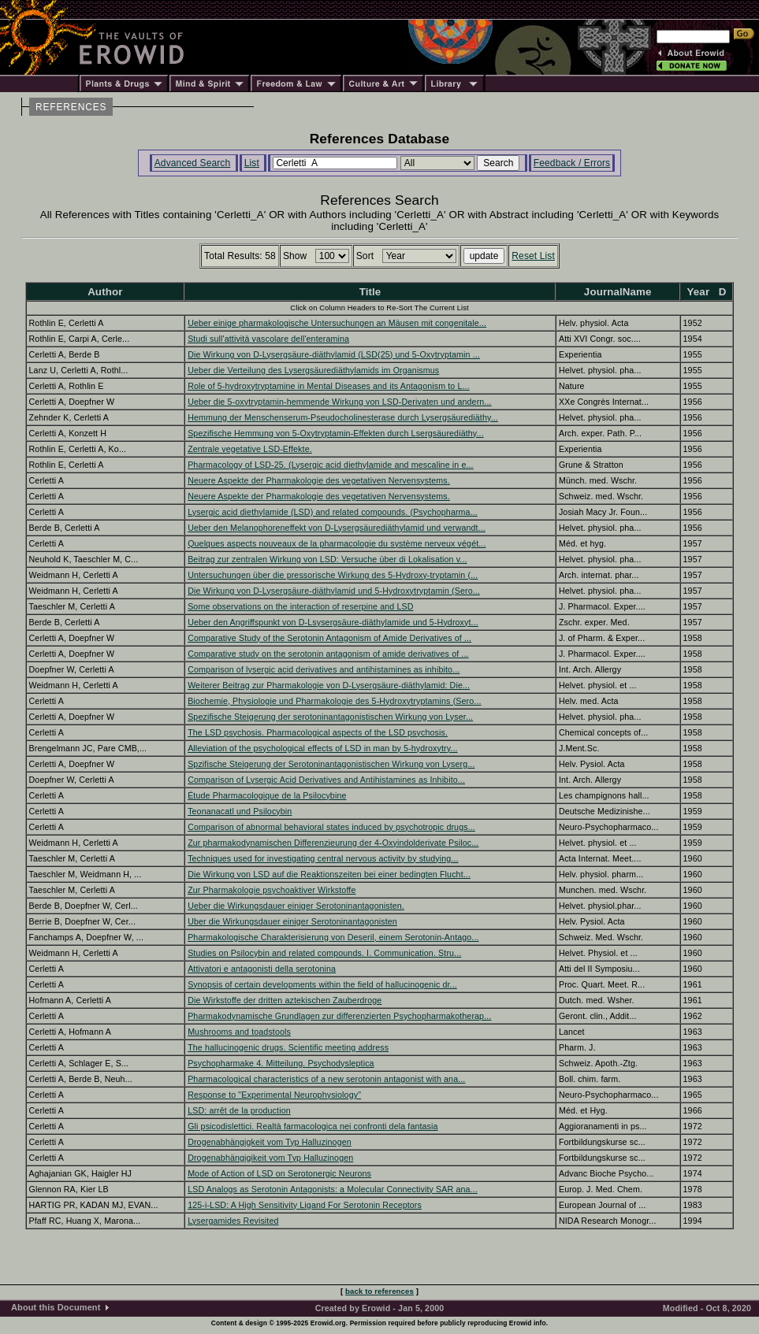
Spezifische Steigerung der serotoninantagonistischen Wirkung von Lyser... (330, 716)
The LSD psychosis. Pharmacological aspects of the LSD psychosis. (318, 732)
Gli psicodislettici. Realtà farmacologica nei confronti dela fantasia (312, 1126)
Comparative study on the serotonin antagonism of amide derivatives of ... (328, 653)
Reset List (533, 255)
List (251, 163)
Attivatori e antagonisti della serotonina (262, 968)
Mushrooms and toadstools (239, 1031)
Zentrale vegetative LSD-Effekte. (250, 449)
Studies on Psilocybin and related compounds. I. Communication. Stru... (324, 953)
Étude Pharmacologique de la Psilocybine (267, 795)
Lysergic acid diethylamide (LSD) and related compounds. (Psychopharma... (333, 512)
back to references (379, 1291)
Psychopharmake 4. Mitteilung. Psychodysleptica (281, 1063)
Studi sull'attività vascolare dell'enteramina (268, 338)
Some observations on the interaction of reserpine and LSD (300, 606)
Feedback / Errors (572, 163)
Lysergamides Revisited (233, 1220)
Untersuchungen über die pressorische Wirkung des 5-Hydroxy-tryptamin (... (333, 575)
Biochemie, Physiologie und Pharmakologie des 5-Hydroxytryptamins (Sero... (334, 701)
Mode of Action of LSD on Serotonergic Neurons (279, 1173)
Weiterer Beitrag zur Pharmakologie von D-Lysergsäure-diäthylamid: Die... (329, 685)
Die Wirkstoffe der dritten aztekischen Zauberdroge (284, 1000)
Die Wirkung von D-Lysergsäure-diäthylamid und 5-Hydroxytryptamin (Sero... (334, 590)
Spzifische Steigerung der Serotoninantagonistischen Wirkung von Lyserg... (331, 764)
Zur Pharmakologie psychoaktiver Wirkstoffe (271, 890)
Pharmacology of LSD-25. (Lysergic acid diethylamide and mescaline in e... (331, 464)
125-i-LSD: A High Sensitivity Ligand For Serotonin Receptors (305, 1205)
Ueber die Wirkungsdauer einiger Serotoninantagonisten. (296, 905)
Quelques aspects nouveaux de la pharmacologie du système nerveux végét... (337, 543)
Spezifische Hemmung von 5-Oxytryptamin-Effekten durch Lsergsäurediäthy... (336, 433)
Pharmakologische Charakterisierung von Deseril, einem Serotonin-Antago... (333, 937)
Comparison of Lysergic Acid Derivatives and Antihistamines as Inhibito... (326, 779)
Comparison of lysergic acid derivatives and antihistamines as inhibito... (323, 669)
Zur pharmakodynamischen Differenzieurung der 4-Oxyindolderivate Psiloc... (333, 842)
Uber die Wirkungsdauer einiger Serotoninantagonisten (292, 921)
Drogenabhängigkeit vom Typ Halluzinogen (270, 1142)
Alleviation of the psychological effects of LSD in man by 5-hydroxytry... (322, 748)
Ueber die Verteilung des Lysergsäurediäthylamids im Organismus (313, 370)
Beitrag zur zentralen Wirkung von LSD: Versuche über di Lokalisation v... (327, 559)
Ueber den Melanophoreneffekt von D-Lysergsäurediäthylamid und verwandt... (337, 527)
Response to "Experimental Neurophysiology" (274, 1094)
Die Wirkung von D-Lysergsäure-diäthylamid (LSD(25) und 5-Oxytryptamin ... (334, 354)
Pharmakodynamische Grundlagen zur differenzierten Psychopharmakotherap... (339, 1016)
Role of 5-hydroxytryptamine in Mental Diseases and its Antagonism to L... (329, 386)
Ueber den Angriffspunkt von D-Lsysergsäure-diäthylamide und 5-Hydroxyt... (333, 622)
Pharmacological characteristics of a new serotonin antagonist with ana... (326, 1079)
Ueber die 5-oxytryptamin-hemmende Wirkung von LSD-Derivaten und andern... (339, 401)
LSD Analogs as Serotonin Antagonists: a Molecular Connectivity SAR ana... (333, 1189)
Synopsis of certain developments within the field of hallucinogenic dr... (322, 984)
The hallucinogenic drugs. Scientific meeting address (288, 1047)
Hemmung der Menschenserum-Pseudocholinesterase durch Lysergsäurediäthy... (343, 417)
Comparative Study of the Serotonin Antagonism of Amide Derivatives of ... (329, 638)
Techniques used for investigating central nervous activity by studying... (323, 858)
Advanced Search (192, 163)
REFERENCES (70, 107)
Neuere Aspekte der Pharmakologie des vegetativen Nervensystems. (319, 480)
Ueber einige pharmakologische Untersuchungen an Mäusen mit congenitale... (337, 323)
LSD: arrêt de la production (239, 1110)
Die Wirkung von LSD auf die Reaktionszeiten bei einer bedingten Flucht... (329, 874)
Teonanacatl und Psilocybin (240, 811)
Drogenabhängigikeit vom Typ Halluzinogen (270, 1157)
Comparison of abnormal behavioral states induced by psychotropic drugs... (331, 827)
